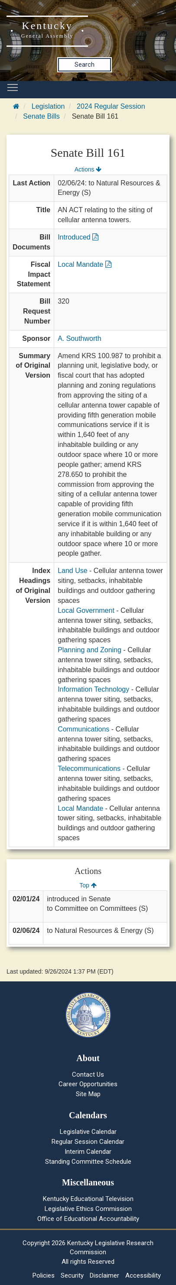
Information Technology (93, 689)
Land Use (73, 570)
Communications (83, 729)
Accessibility (143, 1275)
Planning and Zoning (89, 650)
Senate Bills (41, 116)
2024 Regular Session (111, 106)
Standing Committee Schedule (88, 1161)
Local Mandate (84, 264)
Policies (44, 1275)
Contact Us (88, 1074)
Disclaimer (104, 1275)
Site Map (88, 1094)
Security (72, 1275)
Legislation (48, 106)
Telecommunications (89, 768)
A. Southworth (79, 338)
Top (87, 885)
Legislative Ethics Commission (88, 1209)
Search (85, 64)
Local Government (86, 610)
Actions (88, 169)
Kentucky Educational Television (88, 1199)
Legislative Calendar (88, 1132)
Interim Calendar (88, 1152)
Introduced (78, 237)
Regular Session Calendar (88, 1142)
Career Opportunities (88, 1084)
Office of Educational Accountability (88, 1219)
